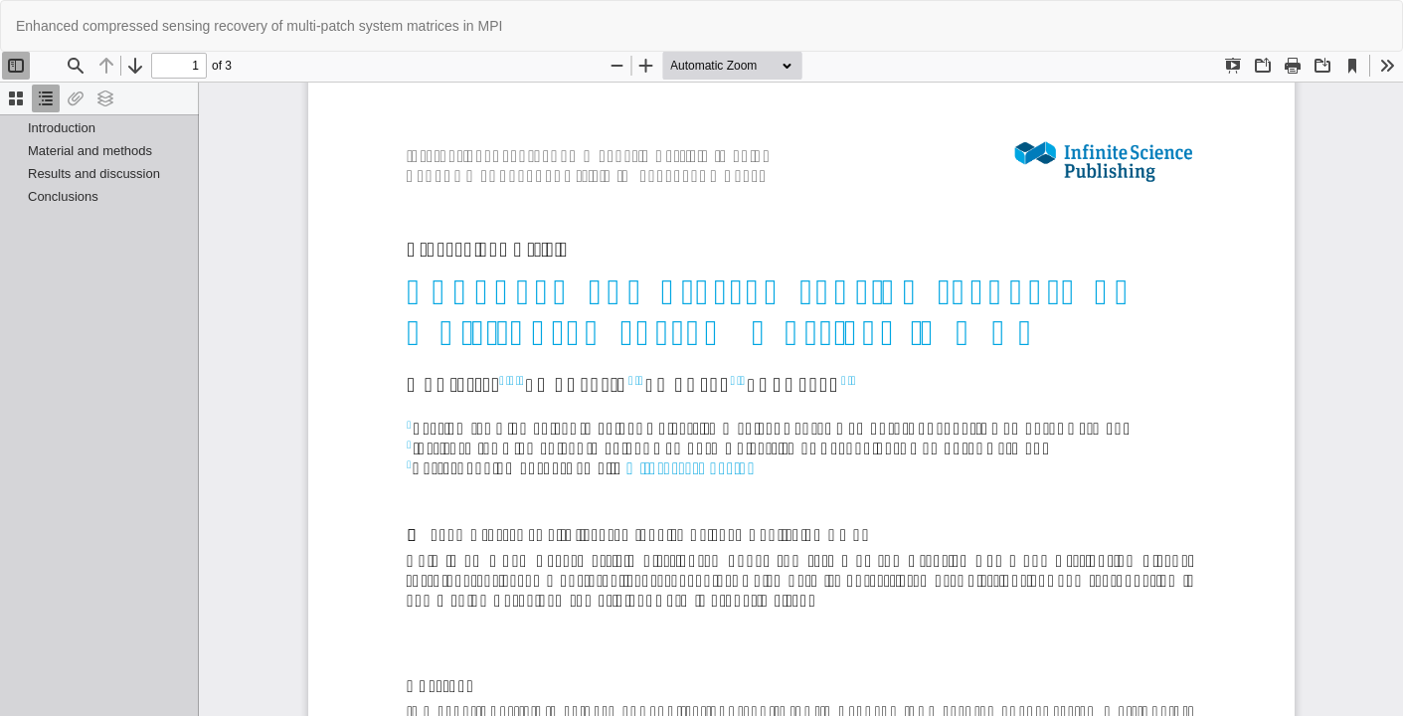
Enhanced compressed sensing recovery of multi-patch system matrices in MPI (259, 26)
